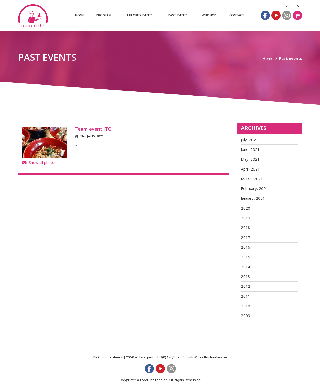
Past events (178, 15)
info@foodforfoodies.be (207, 357)
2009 (245, 315)
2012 (245, 286)
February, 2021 (254, 188)
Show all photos (39, 162)
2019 (245, 217)
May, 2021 (250, 159)
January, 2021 (253, 198)
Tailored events (139, 15)
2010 (245, 305)
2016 (245, 247)
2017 (245, 237)
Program (103, 15)
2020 (245, 208)
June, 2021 (250, 149)
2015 (245, 256)
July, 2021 (249, 139)
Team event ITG (93, 129)
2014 (245, 266)
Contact (236, 15)
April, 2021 (250, 169)
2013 (245, 276)
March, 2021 (252, 178)
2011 (245, 296)
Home (79, 15)
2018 (245, 227)
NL (287, 5)
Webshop (209, 15)
